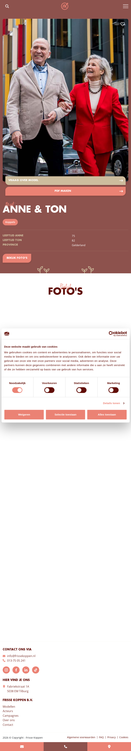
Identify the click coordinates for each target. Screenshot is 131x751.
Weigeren (24, 414)
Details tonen (111, 403)
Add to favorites (122, 24)
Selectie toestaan (65, 414)
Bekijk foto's (17, 258)
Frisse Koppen (64, 6)
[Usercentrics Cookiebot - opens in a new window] (111, 333)
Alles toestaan (107, 414)
